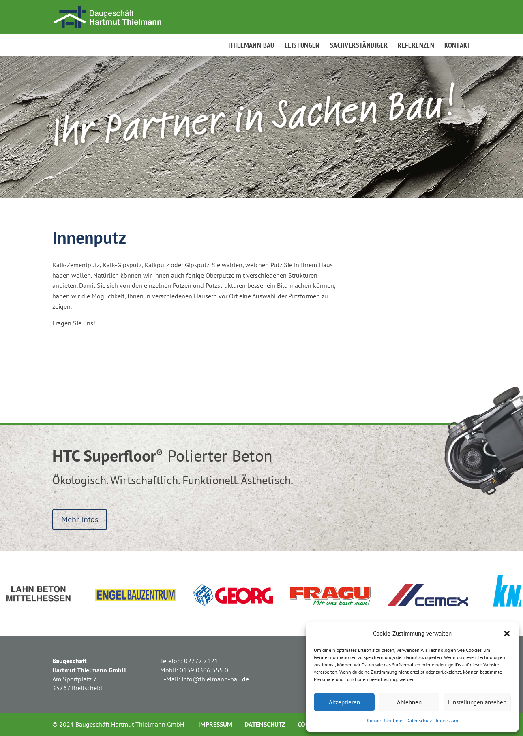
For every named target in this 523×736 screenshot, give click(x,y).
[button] (507, 634)
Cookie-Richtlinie (384, 720)
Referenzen (416, 46)
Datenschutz (419, 720)
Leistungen (302, 46)
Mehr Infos (79, 519)
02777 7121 (201, 661)
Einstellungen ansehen (477, 702)
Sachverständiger (359, 46)
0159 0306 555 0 (204, 670)
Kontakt (457, 46)
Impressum (447, 720)
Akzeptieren (344, 702)
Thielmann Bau (250, 46)
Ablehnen (409, 702)
